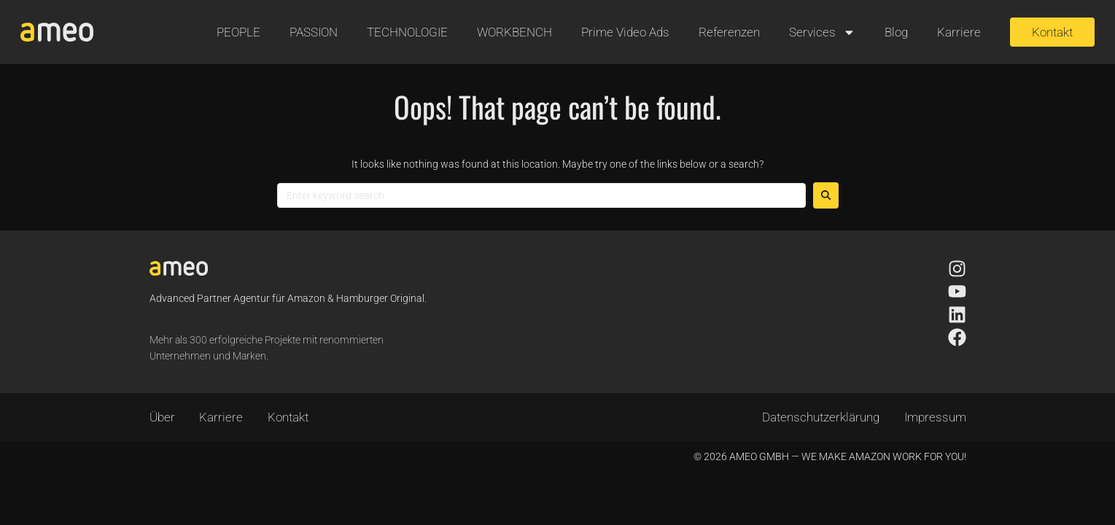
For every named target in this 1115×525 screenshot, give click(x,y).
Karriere (959, 32)
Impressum (935, 417)
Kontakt (288, 417)
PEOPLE (238, 32)
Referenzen (729, 32)
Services (822, 32)
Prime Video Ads (625, 32)
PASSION (314, 32)
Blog (896, 32)
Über (162, 417)
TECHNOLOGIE (407, 32)
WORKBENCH (514, 32)
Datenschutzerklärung (820, 417)
